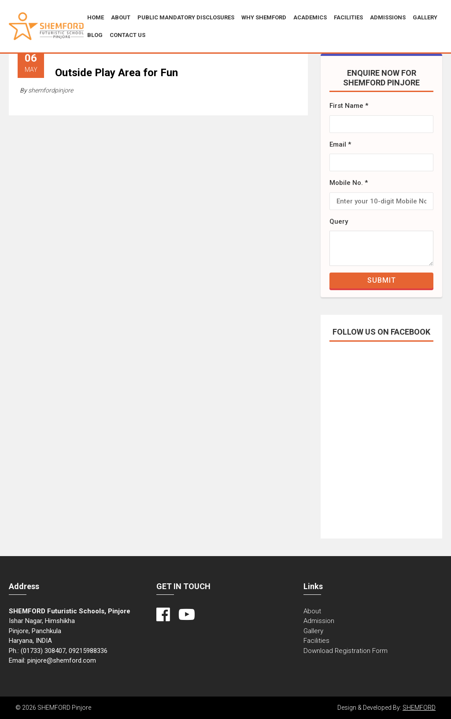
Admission (318, 621)
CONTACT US (127, 35)
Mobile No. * (348, 183)
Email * (340, 144)
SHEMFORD (419, 707)
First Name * (348, 106)
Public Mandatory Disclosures (185, 17)
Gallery (425, 17)
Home (95, 17)
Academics (310, 17)
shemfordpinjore (50, 90)
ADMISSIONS (388, 17)
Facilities (348, 17)
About (120, 17)
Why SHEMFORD (263, 17)
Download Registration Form (345, 651)
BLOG (95, 35)
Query (338, 221)
